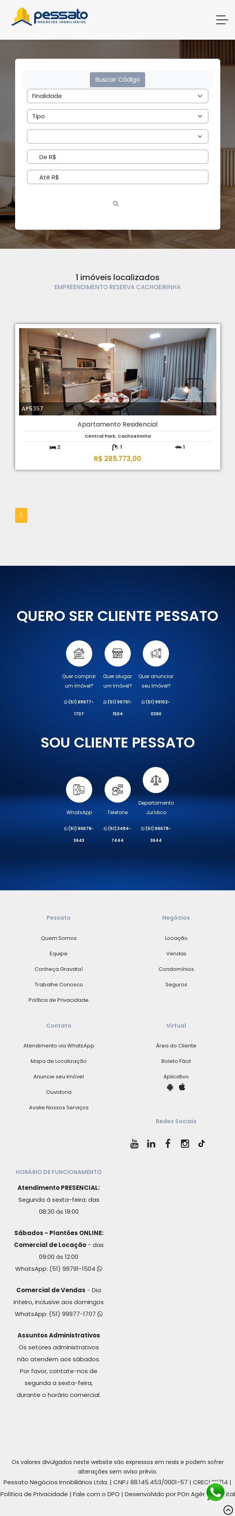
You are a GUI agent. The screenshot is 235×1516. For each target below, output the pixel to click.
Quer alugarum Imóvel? (117, 664)
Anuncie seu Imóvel (58, 1076)
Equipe (59, 953)
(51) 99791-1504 (75, 1268)
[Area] (117, 96)
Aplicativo (176, 1076)
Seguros (176, 984)
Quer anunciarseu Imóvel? (155, 664)
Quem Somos (59, 938)
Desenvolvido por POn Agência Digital (180, 1494)
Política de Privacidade (59, 1000)
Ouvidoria (59, 1092)
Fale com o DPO (96, 1494)
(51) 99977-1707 (76, 1314)
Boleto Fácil (176, 1061)
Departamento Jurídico (156, 791)
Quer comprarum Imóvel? (79, 664)
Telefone (118, 796)
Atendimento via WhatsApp (58, 1045)
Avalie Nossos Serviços (59, 1107)
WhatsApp (79, 796)
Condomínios (176, 969)
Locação (176, 938)
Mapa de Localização (59, 1061)
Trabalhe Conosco (59, 984)
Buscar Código (117, 79)
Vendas (176, 953)
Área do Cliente (176, 1045)
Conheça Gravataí (59, 969)
